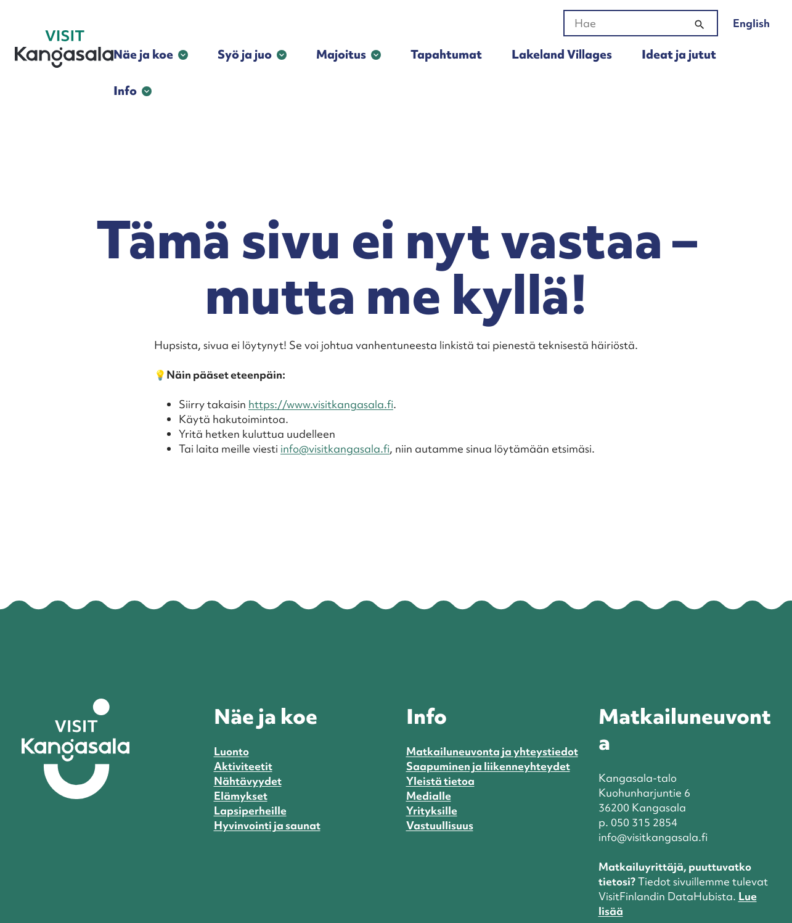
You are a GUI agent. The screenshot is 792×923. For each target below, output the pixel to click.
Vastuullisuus (439, 825)
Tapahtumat (446, 54)
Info (125, 91)
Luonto (231, 751)
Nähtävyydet (248, 781)
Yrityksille (431, 810)
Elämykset (240, 796)
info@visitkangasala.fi (335, 448)
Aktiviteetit (243, 766)
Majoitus (341, 54)
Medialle (428, 796)
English (751, 23)
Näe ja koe (143, 54)
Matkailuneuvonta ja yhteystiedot (492, 751)
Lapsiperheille (250, 810)
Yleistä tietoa (440, 781)
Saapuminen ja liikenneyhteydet (488, 766)
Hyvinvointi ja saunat (267, 825)
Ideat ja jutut (679, 54)
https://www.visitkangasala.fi (320, 404)
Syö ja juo (245, 54)
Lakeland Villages (562, 54)
